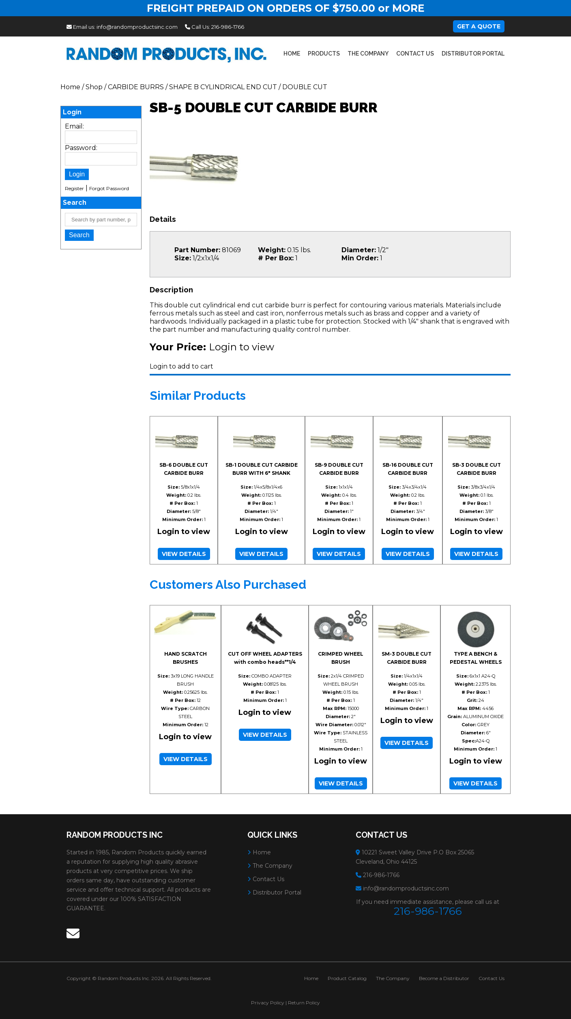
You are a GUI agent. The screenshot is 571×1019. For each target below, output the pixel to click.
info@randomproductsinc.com (137, 27)
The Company (368, 53)
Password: (81, 148)
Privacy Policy (267, 1003)
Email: (74, 126)
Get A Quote (478, 26)
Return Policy (304, 1003)
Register (74, 188)
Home (291, 53)
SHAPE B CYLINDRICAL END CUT (223, 87)
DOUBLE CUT (304, 87)
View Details (184, 554)
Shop (94, 87)
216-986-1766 (227, 27)
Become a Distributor (444, 978)
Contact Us (415, 53)
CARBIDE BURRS (136, 87)
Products (324, 53)
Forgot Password (109, 188)
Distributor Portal (473, 53)
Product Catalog (347, 978)
